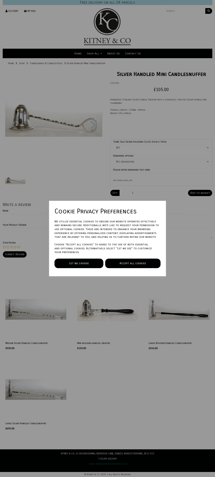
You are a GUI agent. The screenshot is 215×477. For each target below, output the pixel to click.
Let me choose (79, 263)
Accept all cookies (133, 263)
